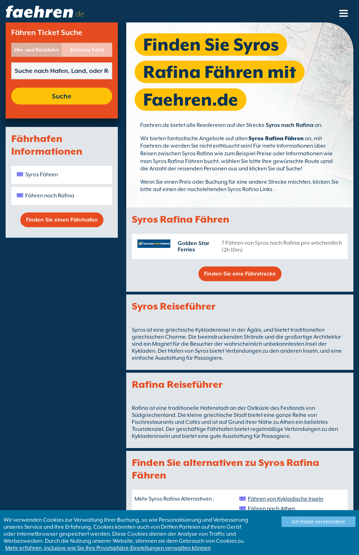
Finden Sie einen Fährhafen (62, 220)
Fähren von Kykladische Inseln (285, 499)
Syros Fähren (41, 174)
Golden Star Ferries (193, 246)
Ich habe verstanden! (318, 522)
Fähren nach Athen (271, 509)
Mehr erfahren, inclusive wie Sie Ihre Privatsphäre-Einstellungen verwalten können (108, 548)
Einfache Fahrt (87, 50)
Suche (62, 96)
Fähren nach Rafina (49, 195)
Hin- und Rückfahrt (36, 50)
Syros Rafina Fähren (276, 138)
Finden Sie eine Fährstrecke (240, 274)
